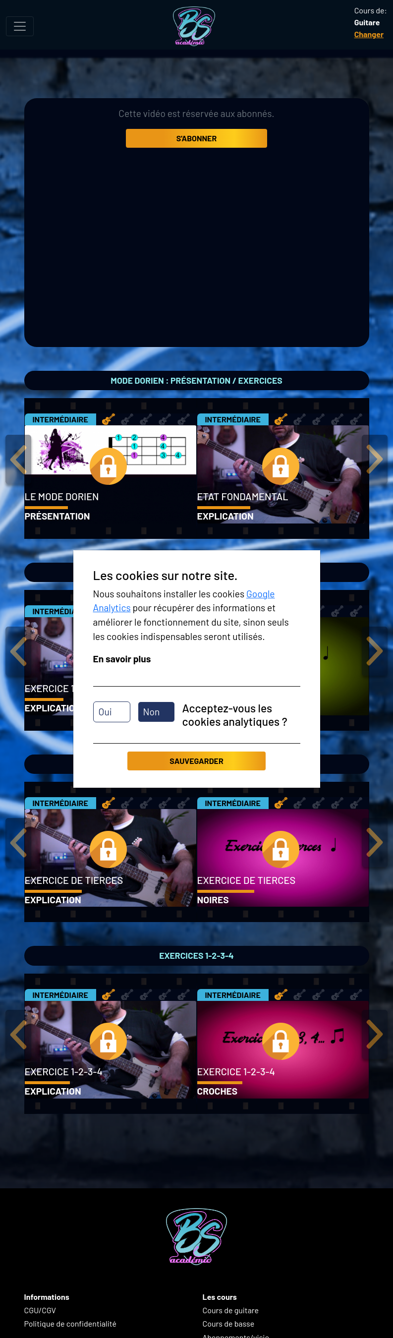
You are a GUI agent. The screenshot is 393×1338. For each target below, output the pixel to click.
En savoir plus (122, 658)
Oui (105, 711)
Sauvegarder (196, 760)
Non (151, 711)
